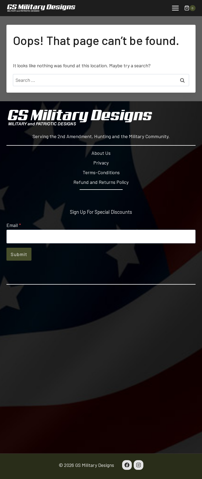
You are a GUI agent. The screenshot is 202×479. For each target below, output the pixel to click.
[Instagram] (138, 465)
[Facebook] (127, 465)
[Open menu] (175, 7)
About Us (101, 153)
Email (13, 225)
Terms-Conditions (101, 172)
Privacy (101, 163)
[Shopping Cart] (190, 8)
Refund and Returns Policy (101, 182)
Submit (19, 254)
